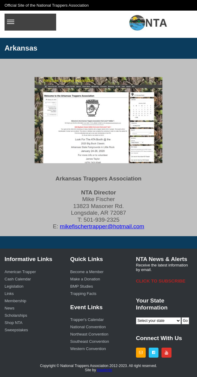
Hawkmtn (104, 370)
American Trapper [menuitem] (20, 272)
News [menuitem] (10, 308)
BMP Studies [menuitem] (81, 286)
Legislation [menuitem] (14, 286)
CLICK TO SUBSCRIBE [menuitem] (160, 280)
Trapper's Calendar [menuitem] (87, 319)
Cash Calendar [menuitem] (18, 279)
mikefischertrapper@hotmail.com (102, 226)
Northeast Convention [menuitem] (89, 334)
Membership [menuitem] (15, 301)
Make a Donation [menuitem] (85, 279)
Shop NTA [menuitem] (13, 322)
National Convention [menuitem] (88, 327)
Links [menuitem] (9, 293)
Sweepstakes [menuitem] (16, 330)
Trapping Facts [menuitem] (83, 293)
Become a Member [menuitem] (87, 272)
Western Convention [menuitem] (88, 348)
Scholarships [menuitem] (16, 315)
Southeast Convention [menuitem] (89, 341)
